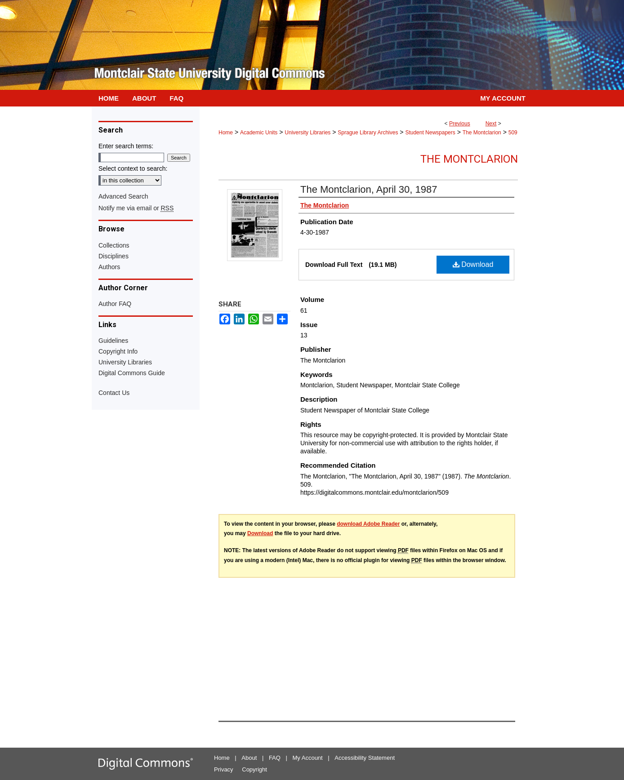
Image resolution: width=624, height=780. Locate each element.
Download (473, 264)
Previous (459, 123)
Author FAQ (114, 303)
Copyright (254, 769)
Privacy (223, 769)
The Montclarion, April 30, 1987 (368, 189)
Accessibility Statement (364, 757)
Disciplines (113, 256)
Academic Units (258, 132)
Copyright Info (118, 351)
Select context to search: (132, 168)
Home (225, 132)
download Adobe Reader (368, 524)
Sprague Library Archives (368, 132)
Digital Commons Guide (131, 373)
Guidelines (113, 340)
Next (491, 123)
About (249, 757)
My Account (308, 757)
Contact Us (113, 392)
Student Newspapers (430, 132)
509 (512, 132)
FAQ (275, 757)
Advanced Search (123, 196)
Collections (113, 245)
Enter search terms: (125, 146)
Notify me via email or (136, 208)
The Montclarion (482, 132)
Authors (109, 266)
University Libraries (307, 132)
